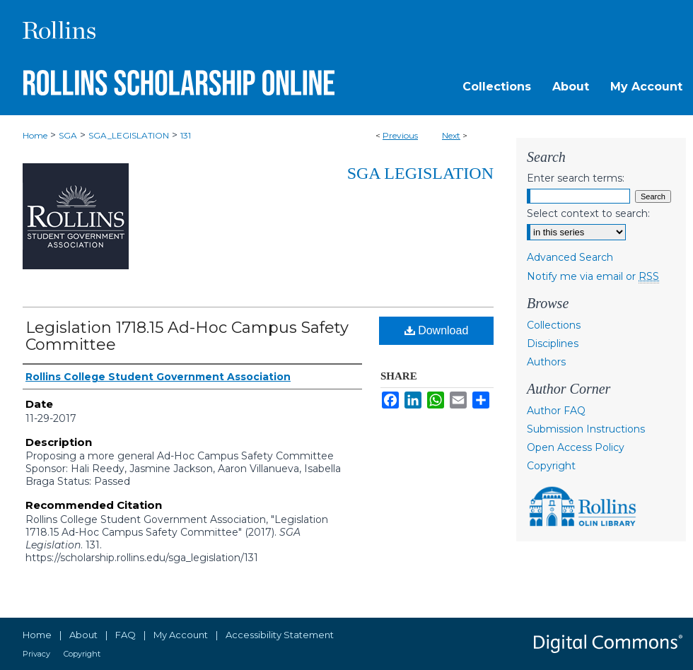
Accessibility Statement (280, 634)
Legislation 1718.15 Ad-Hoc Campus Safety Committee (187, 336)
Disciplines (552, 343)
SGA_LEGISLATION (128, 135)
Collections (554, 325)
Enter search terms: (575, 178)
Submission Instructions (586, 429)
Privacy (36, 654)
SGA (68, 135)
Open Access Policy (575, 447)
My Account (180, 634)
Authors (546, 361)
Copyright (551, 465)
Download (436, 330)
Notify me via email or (593, 276)
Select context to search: (588, 213)
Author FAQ (556, 410)
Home (35, 135)
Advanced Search (570, 257)
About (83, 634)
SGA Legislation (420, 173)
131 (185, 135)
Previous (400, 135)
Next (451, 135)
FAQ (125, 634)
